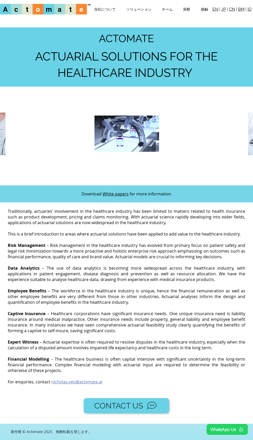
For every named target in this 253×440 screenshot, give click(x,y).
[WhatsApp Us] (227, 429)
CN (232, 9)
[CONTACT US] (126, 405)
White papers (115, 194)
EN (215, 9)
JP (223, 9)
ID (249, 9)
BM (241, 9)
